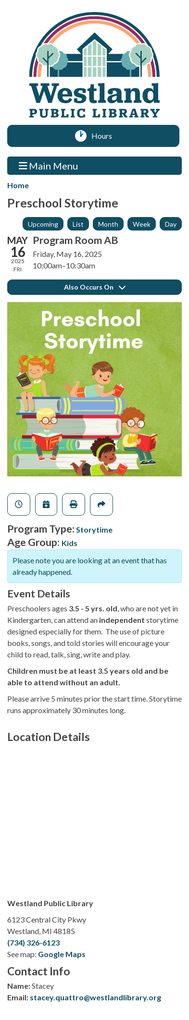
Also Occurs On (95, 287)
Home (18, 185)
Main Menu (48, 165)
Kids (69, 542)
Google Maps (62, 954)
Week (142, 224)
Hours (105, 136)
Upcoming (43, 224)
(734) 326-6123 (33, 942)
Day (170, 224)
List (78, 224)
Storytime (94, 529)
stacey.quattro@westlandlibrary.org (95, 997)
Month (108, 224)
